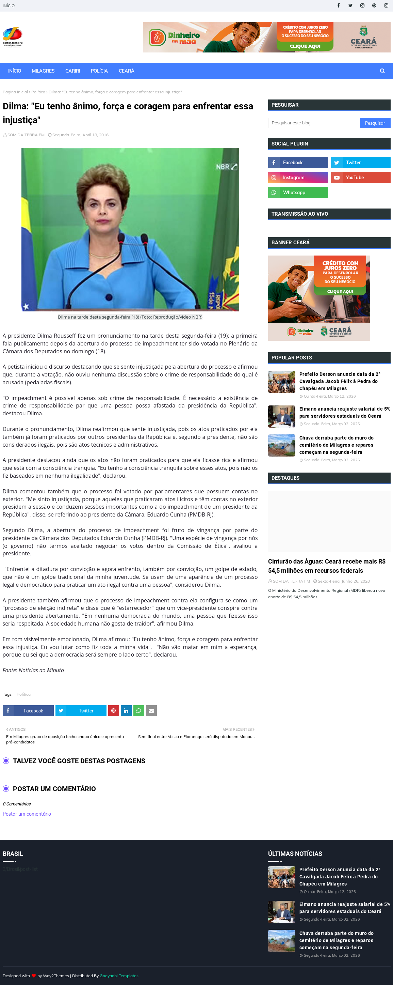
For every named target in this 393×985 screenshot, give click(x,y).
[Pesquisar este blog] (314, 123)
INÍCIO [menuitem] (14, 71)
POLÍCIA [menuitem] (99, 71)
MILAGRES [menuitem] (43, 71)
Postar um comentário (27, 814)
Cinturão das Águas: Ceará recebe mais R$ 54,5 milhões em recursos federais (327, 566)
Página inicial (15, 91)
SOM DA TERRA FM (26, 134)
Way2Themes (56, 975)
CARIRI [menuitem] (72, 71)
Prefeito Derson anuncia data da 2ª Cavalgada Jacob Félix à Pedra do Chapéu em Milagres (340, 381)
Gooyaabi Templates (119, 975)
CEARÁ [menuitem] (126, 71)
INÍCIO (9, 5)
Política (38, 91)
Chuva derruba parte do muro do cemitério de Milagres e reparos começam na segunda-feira (336, 445)
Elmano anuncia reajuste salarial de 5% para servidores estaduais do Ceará (345, 412)
